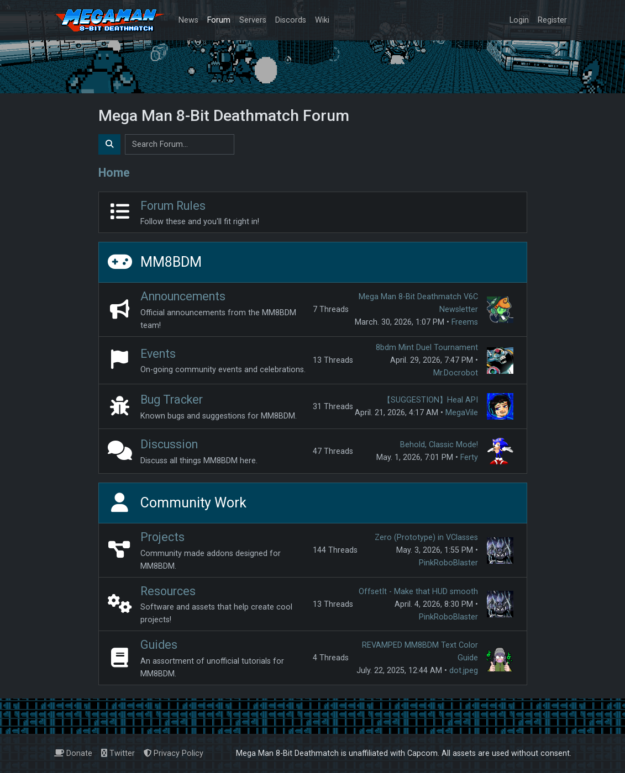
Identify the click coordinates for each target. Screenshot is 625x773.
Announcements (182, 296)
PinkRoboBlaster (448, 563)
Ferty (469, 457)
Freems (464, 322)
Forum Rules (173, 206)
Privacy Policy (173, 753)
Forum (218, 20)
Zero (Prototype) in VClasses (426, 537)
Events (158, 354)
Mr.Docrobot (455, 373)
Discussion (169, 444)
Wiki (322, 20)
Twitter (118, 753)
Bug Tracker (171, 399)
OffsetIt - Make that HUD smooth (418, 591)
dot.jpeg (463, 670)
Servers (252, 20)
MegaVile (461, 412)
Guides (158, 645)
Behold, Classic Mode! (439, 444)
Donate (73, 753)
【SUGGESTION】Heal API (430, 400)
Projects (162, 537)
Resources (168, 591)
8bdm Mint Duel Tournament (427, 347)
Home (114, 172)
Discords (290, 20)
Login (519, 20)
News (188, 20)
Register (552, 20)
